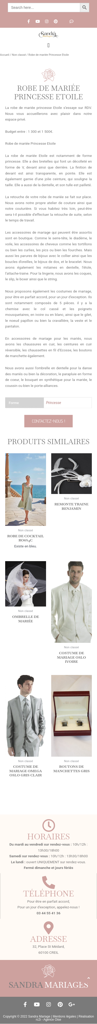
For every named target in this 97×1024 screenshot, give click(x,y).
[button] (48, 45)
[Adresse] (48, 927)
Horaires (48, 836)
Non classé (19, 55)
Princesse (53, 403)
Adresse (48, 939)
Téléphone (48, 893)
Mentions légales (64, 1016)
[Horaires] (48, 825)
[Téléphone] (48, 882)
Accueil (4, 55)
